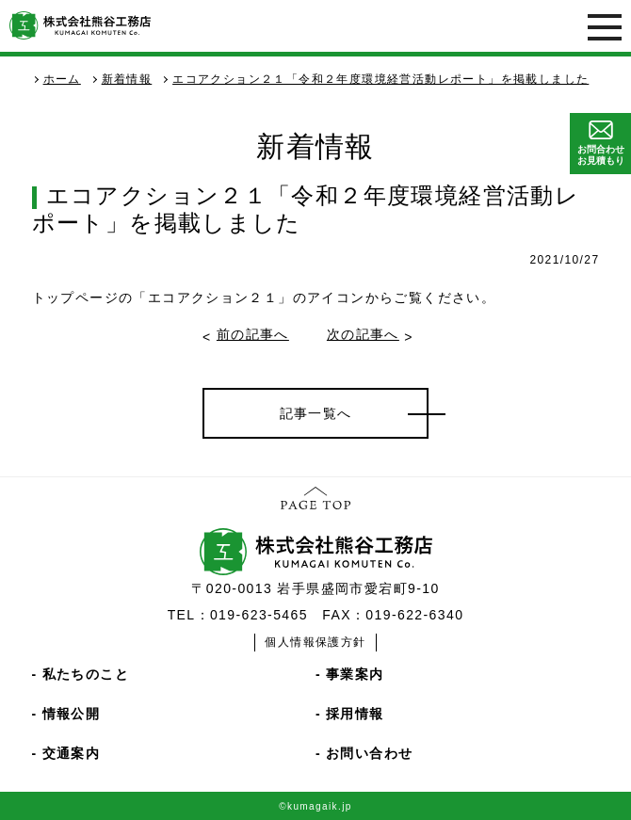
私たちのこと (85, 674)
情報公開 (71, 713)
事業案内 (355, 674)
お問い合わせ (369, 753)
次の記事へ (363, 334)
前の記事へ (253, 334)
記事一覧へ (316, 413)
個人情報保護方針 (315, 642)
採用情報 (355, 713)
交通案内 (71, 753)
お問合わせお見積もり (600, 143)
